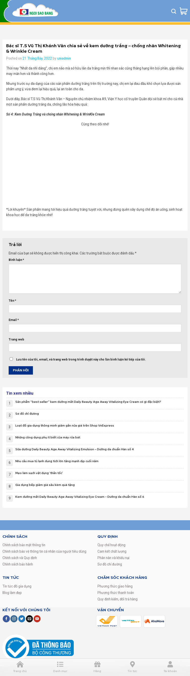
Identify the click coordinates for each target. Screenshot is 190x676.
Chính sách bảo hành (17, 564)
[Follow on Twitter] (21, 618)
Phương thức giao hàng (115, 586)
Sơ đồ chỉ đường (27, 413)
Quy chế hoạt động (111, 545)
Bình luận (16, 260)
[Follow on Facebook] (6, 618)
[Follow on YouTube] (37, 618)
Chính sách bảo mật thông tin (23, 545)
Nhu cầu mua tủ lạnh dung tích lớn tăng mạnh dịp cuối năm (56, 461)
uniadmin (64, 58)
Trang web (16, 339)
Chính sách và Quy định (19, 558)
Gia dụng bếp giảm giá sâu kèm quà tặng (45, 485)
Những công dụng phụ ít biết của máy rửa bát (47, 437)
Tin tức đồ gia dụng (16, 586)
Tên (12, 300)
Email (14, 320)
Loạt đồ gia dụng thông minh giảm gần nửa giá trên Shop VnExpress (64, 425)
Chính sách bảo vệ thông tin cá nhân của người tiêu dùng (44, 551)
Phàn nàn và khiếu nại (113, 558)
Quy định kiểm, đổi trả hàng (117, 599)
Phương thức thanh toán (115, 593)
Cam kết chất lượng (111, 551)
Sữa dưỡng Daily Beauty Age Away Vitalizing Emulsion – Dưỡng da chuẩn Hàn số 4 (74, 449)
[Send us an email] (29, 618)
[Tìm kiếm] (173, 11)
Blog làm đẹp (12, 593)
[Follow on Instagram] (13, 618)
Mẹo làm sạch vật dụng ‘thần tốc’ (39, 473)
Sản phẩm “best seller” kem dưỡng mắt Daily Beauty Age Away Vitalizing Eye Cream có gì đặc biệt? (88, 402)
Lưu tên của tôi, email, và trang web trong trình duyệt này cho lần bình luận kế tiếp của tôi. (81, 359)
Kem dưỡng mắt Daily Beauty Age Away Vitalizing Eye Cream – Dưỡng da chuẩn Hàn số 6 (79, 497)
